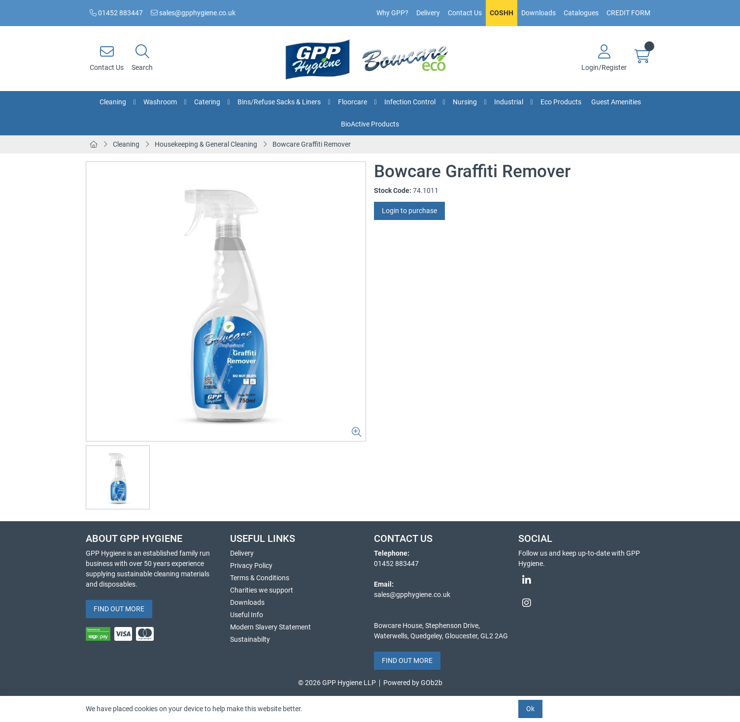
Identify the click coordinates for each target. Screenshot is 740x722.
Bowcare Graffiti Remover (311, 144)
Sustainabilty (250, 639)
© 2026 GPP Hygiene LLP (337, 683)
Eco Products (560, 102)
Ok (530, 709)
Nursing (465, 102)
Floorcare (352, 102)
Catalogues (581, 13)
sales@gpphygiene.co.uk (193, 13)
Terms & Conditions (259, 578)
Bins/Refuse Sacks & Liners (279, 102)
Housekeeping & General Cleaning (206, 144)
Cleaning (113, 102)
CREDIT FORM (628, 13)
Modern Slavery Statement (270, 627)
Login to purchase (409, 211)
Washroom (160, 102)
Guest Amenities (616, 102)
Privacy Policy (251, 565)
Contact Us (465, 13)
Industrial (508, 102)
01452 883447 (116, 13)
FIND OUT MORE (119, 609)
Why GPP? (392, 13)
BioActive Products (370, 124)
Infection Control (410, 102)
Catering (207, 102)
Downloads (538, 13)
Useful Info (246, 615)
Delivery (428, 13)
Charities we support (261, 590)
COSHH (501, 13)
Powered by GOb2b (412, 683)
